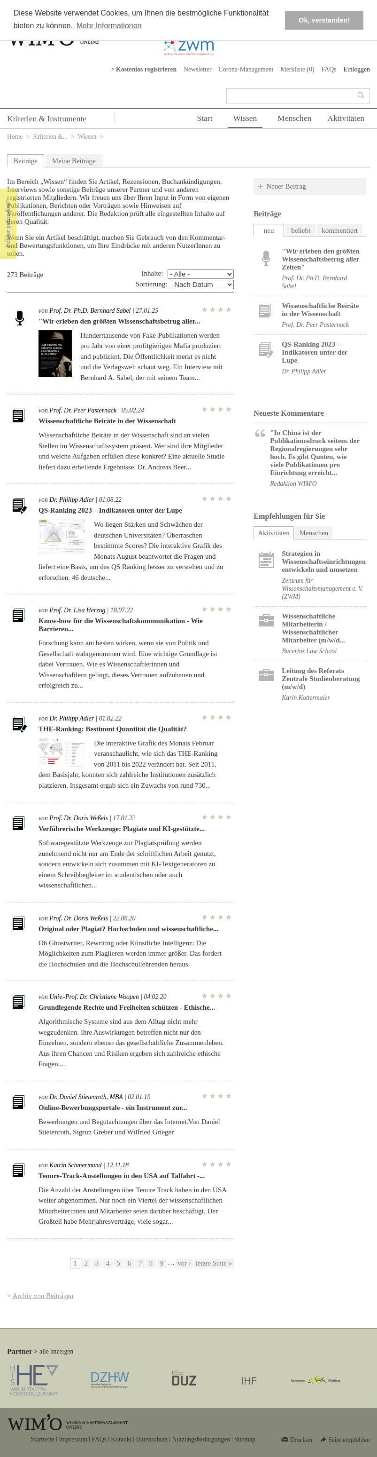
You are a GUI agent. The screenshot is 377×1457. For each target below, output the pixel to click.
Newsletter (198, 69)
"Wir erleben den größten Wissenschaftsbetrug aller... (119, 321)
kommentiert (340, 230)
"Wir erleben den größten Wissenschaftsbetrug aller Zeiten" (321, 259)
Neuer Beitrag (286, 186)
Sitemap (244, 1439)
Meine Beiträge (74, 161)
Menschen (294, 118)
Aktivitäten (345, 118)
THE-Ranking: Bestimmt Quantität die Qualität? (112, 729)
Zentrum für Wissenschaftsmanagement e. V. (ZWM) (322, 588)
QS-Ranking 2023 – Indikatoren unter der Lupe (110, 510)
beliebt (300, 230)
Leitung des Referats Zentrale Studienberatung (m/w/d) (321, 678)
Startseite (42, 1439)
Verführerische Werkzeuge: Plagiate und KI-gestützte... (121, 828)
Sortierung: (152, 284)
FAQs (329, 69)
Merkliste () (297, 69)
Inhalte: (152, 273)
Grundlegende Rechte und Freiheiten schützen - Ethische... (126, 1007)
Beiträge (26, 161)
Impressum (73, 1439)
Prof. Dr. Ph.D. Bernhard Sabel (90, 310)
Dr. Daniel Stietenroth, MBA (86, 1097)
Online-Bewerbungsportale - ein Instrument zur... (112, 1107)
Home (15, 136)
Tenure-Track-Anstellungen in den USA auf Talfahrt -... (121, 1176)
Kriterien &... (50, 136)
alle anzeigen (56, 1351)
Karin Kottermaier (306, 697)
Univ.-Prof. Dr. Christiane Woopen (93, 996)
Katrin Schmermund (75, 1165)
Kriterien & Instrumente (46, 118)
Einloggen (356, 69)
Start (204, 118)
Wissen (245, 118)
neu (269, 230)
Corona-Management (246, 69)
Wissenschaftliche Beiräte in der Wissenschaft (107, 421)
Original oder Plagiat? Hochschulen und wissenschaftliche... (128, 929)
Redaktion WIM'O (293, 483)
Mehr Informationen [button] (109, 26)
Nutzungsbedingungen (201, 1439)
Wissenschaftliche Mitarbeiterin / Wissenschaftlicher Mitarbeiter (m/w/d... (313, 628)
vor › (184, 1263)
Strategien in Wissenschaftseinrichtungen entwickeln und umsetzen (324, 561)
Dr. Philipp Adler (71, 499)
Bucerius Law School (309, 651)
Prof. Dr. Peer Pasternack (82, 410)
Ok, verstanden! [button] (324, 20)
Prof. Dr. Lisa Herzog (77, 610)
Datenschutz (152, 1439)
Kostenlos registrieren (146, 69)
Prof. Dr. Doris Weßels (78, 818)
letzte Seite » (214, 1263)
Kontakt (121, 1439)
